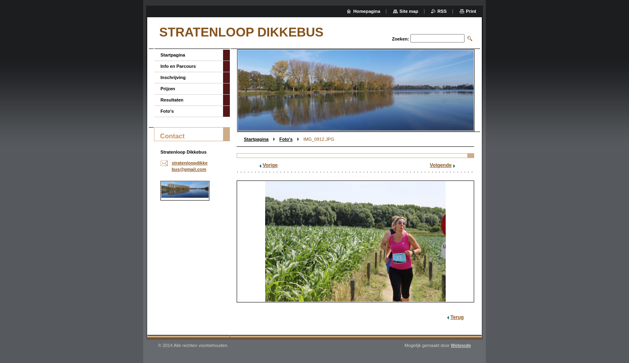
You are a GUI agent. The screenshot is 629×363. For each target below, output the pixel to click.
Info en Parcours (178, 66)
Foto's (285, 139)
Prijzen (167, 88)
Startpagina (256, 139)
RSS (442, 11)
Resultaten (171, 99)
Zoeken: (400, 39)
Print (471, 11)
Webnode (461, 345)
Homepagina (366, 11)
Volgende (441, 165)
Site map (409, 11)
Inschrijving (173, 77)
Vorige (270, 165)
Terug (457, 317)
